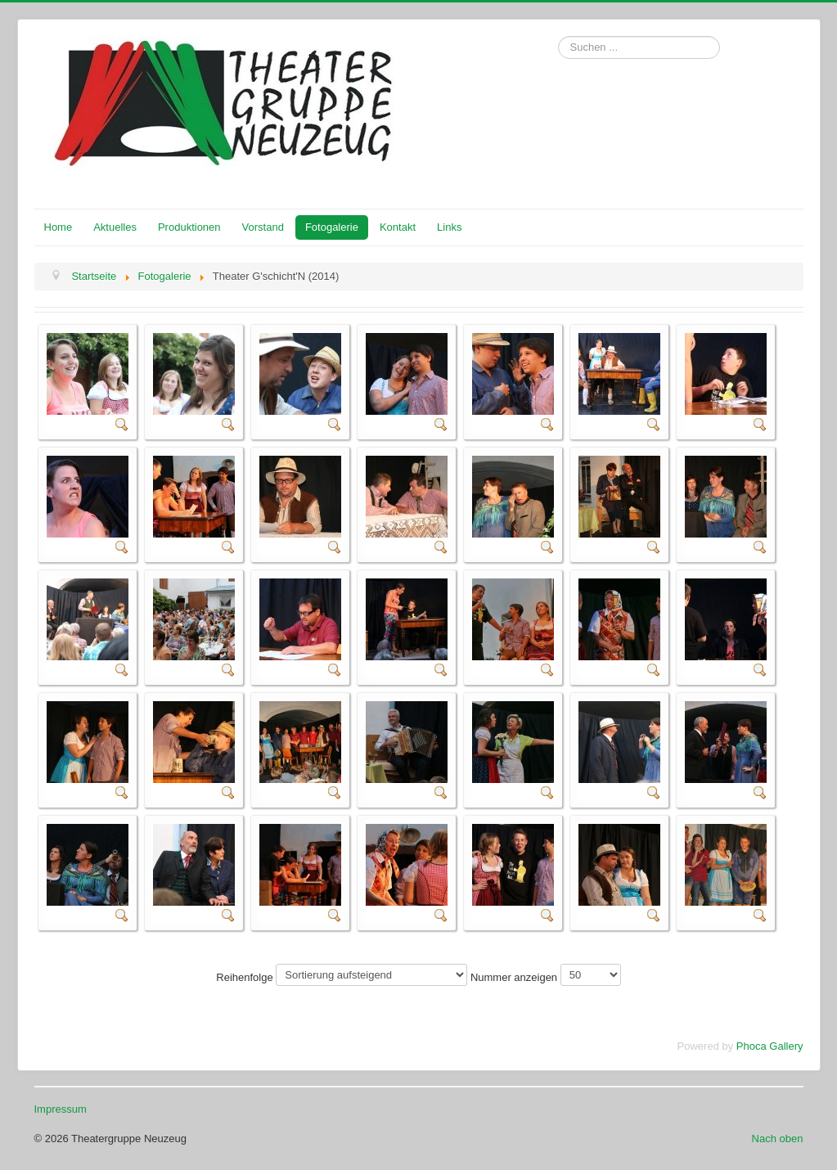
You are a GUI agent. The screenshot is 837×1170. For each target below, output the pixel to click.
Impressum (60, 1109)
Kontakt (398, 227)
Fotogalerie (331, 227)
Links (449, 227)
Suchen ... (558, 36)
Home (58, 227)
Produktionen (189, 227)
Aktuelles (115, 227)
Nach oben (777, 1138)
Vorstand (263, 227)
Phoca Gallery (769, 1046)
